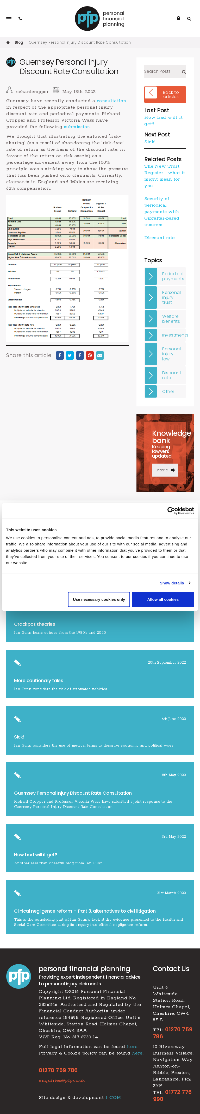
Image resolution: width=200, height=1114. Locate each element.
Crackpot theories (34, 624)
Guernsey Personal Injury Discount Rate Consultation (73, 793)
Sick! (149, 141)
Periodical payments (173, 276)
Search (184, 72)
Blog (19, 42)
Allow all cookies (163, 599)
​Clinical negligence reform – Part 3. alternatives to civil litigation (85, 911)
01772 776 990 (172, 1096)
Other (168, 391)
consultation (112, 101)
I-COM (113, 1097)
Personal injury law (171, 354)
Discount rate (159, 238)
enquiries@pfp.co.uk (62, 1080)
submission (77, 127)
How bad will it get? (36, 854)
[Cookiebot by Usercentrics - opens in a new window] (171, 511)
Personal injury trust (171, 297)
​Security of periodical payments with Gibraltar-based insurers (161, 212)
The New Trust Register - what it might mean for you (164, 176)
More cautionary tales (38, 680)
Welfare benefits (171, 318)
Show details (172, 583)
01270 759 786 (58, 1070)
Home (8, 42)
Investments (174, 335)
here (132, 1046)
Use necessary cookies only (99, 599)
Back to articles (171, 94)
